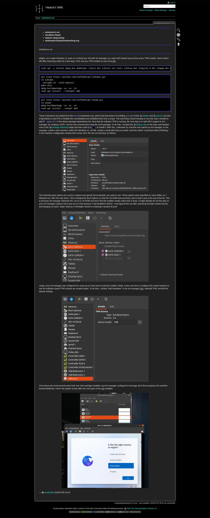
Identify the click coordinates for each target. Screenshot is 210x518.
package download (60, 127)
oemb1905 (49, 492)
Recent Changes (146, 10)
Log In (172, 2)
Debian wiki (141, 124)
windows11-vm (48, 18)
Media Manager (161, 10)
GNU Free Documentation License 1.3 (142, 508)
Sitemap (172, 10)
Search (174, 6)
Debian (145, 116)
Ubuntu (159, 116)
